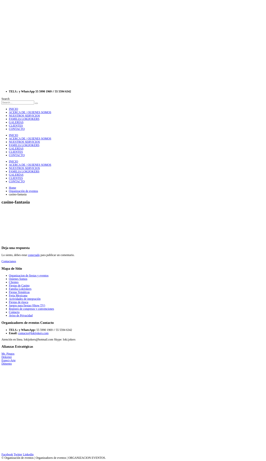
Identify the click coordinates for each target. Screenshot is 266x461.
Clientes (13, 282)
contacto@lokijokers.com (33, 333)
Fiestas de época (18, 302)
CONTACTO (17, 128)
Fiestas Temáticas (19, 292)
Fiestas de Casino (19, 285)
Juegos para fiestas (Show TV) (27, 305)
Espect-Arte (8, 360)
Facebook (7, 454)
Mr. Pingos (7, 353)
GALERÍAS (16, 122)
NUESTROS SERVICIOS (24, 115)
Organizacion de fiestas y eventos (29, 275)
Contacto (14, 312)
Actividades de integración (25, 298)
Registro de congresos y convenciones (31, 308)
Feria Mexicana (18, 295)
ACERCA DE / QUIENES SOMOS (30, 112)
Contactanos (8, 261)
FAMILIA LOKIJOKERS (24, 119)
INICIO (13, 109)
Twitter (18, 454)
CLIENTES (16, 125)
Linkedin (28, 454)
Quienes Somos (18, 278)
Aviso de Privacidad (21, 315)
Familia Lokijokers (20, 288)
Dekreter (6, 357)
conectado (34, 255)
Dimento (6, 363)
